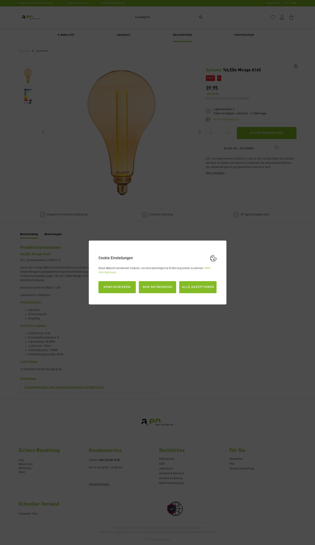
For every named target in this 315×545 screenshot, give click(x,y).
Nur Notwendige (157, 287)
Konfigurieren (117, 287)
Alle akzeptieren (198, 287)
